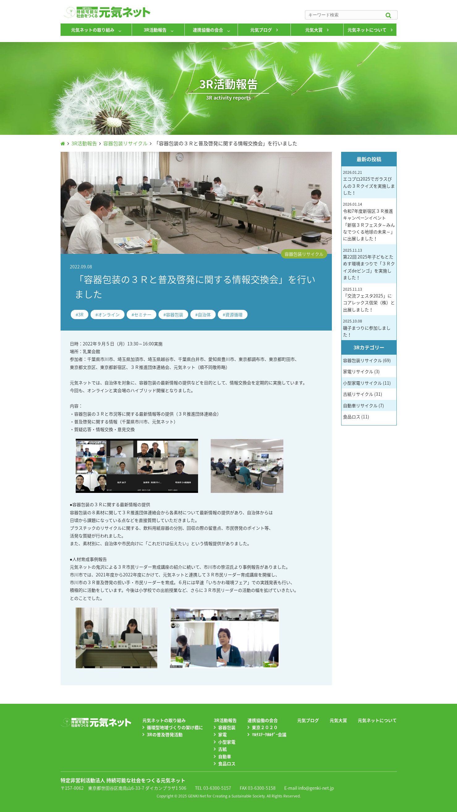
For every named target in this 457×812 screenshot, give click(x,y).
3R (80, 314)
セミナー (142, 314)
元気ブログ (261, 30)
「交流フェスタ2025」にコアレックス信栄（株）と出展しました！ (369, 299)
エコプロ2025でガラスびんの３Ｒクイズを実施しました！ (369, 182)
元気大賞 (314, 30)
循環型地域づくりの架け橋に (175, 727)
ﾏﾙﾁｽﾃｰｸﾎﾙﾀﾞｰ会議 (269, 734)
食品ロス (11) (356, 416)
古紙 (222, 749)
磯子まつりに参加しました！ (367, 328)
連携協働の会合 (208, 30)
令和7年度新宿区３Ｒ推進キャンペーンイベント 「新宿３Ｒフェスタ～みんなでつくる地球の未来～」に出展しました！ (369, 221)
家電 (222, 734)
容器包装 (174, 314)
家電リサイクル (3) (361, 371)
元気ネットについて (367, 30)
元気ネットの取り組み (92, 30)
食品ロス (226, 763)
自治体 (204, 314)
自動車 (224, 756)
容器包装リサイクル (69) (367, 360)
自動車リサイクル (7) (363, 405)
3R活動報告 (155, 30)
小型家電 (226, 742)
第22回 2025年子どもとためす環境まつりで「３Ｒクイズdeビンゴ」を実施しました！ (369, 264)
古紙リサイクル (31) (362, 394)
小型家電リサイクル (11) (367, 383)
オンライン (109, 314)
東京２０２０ (265, 727)
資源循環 (234, 314)
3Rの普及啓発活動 (165, 734)
